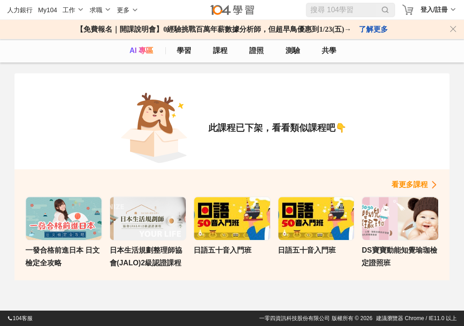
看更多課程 (410, 184)
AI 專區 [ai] (141, 50)
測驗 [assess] (292, 50)
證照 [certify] (256, 50)
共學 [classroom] (329, 50)
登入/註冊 (434, 9)
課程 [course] (220, 50)
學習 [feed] (184, 50)
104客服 (20, 318)
